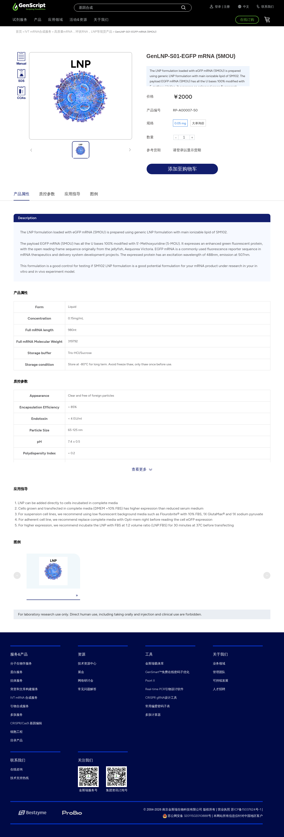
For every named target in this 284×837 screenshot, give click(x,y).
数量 (150, 137)
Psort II (150, 680)
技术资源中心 (87, 663)
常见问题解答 (87, 689)
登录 (215, 6)
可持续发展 (220, 680)
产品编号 (154, 110)
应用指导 (72, 194)
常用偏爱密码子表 (157, 706)
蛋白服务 (16, 671)
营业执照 (224, 809)
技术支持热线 (19, 777)
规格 (150, 123)
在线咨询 (16, 769)
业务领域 (219, 663)
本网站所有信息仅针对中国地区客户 (238, 815)
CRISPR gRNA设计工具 (161, 697)
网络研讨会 (85, 680)
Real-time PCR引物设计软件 (164, 689)
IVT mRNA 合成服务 (24, 697)
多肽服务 (16, 714)
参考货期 (154, 150)
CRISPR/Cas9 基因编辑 (26, 723)
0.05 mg (180, 123)
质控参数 (47, 194)
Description (27, 218)
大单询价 (198, 123)
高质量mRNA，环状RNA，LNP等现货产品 (83, 31)
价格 (150, 96)
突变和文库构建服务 (24, 689)
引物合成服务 (19, 706)
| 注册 (226, 6)
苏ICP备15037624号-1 (246, 809)
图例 (94, 194)
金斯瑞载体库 (154, 663)
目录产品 (16, 740)
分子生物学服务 (21, 663)
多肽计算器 (153, 714)
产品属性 (21, 194)
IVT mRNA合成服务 (38, 31)
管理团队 (219, 671)
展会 (81, 671)
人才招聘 (219, 689)
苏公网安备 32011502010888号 (187, 815)
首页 (19, 31)
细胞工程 (16, 731)
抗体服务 (16, 680)
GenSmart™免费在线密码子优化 (167, 671)
